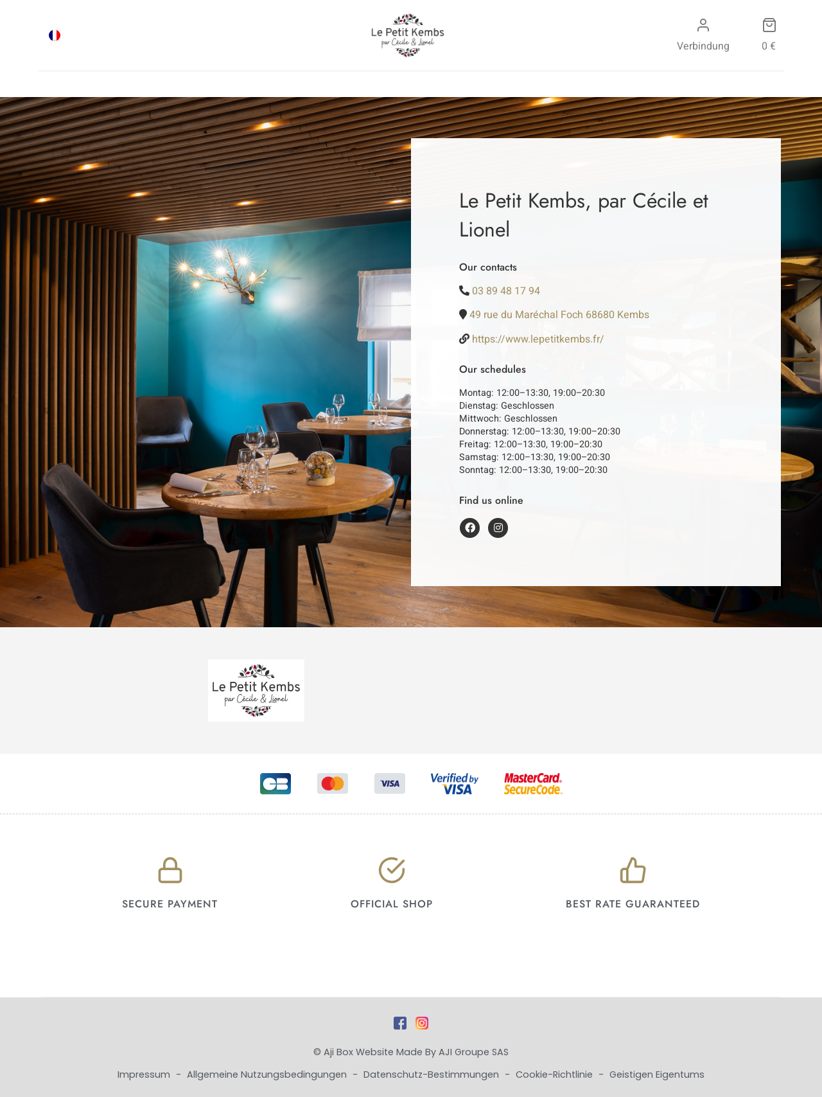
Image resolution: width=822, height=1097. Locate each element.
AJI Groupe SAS (474, 1052)
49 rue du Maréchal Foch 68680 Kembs (559, 315)
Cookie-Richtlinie (555, 1074)
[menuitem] (55, 35)
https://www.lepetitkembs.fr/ (538, 339)
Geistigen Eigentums (656, 1074)
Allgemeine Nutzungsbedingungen (268, 1074)
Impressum (145, 1074)
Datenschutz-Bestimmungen (432, 1074)
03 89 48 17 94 (506, 291)
